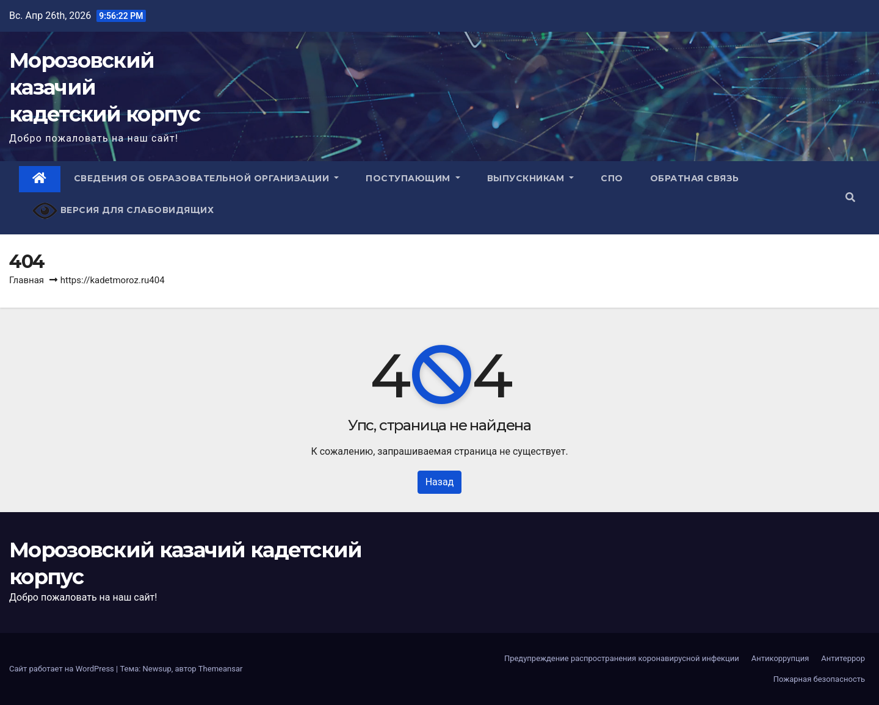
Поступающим (413, 178)
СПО (612, 178)
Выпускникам (530, 178)
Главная (26, 280)
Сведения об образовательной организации (206, 178)
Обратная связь (694, 178)
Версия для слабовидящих (123, 210)
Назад (439, 482)
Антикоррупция (780, 658)
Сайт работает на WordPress (62, 668)
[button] (850, 197)
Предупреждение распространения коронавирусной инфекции (621, 658)
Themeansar (220, 668)
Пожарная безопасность (819, 679)
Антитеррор (843, 658)
